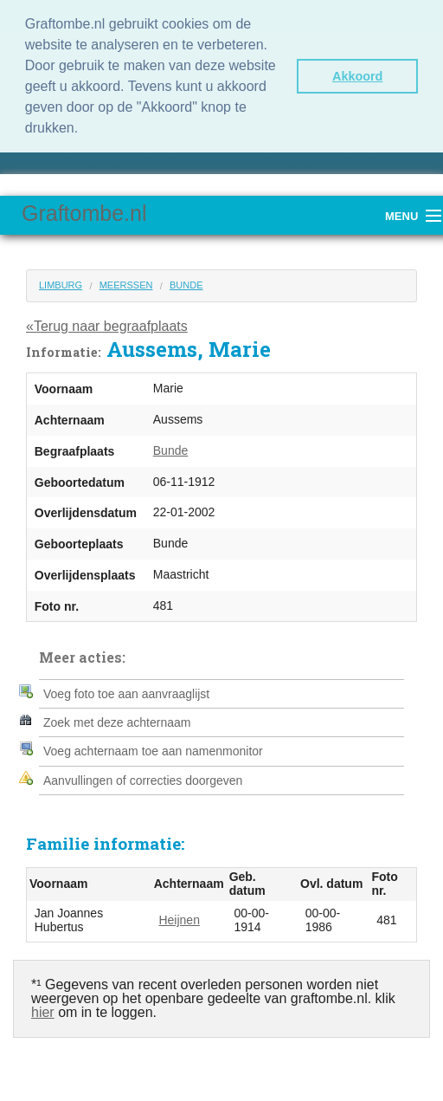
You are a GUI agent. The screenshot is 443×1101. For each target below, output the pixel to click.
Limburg (60, 285)
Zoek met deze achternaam (116, 722)
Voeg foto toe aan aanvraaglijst (126, 694)
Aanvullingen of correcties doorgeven (142, 780)
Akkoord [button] (357, 76)
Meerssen (126, 285)
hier (43, 1012)
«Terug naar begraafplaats (107, 326)
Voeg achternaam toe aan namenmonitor (153, 751)
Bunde (186, 285)
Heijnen (178, 920)
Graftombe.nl (84, 213)
